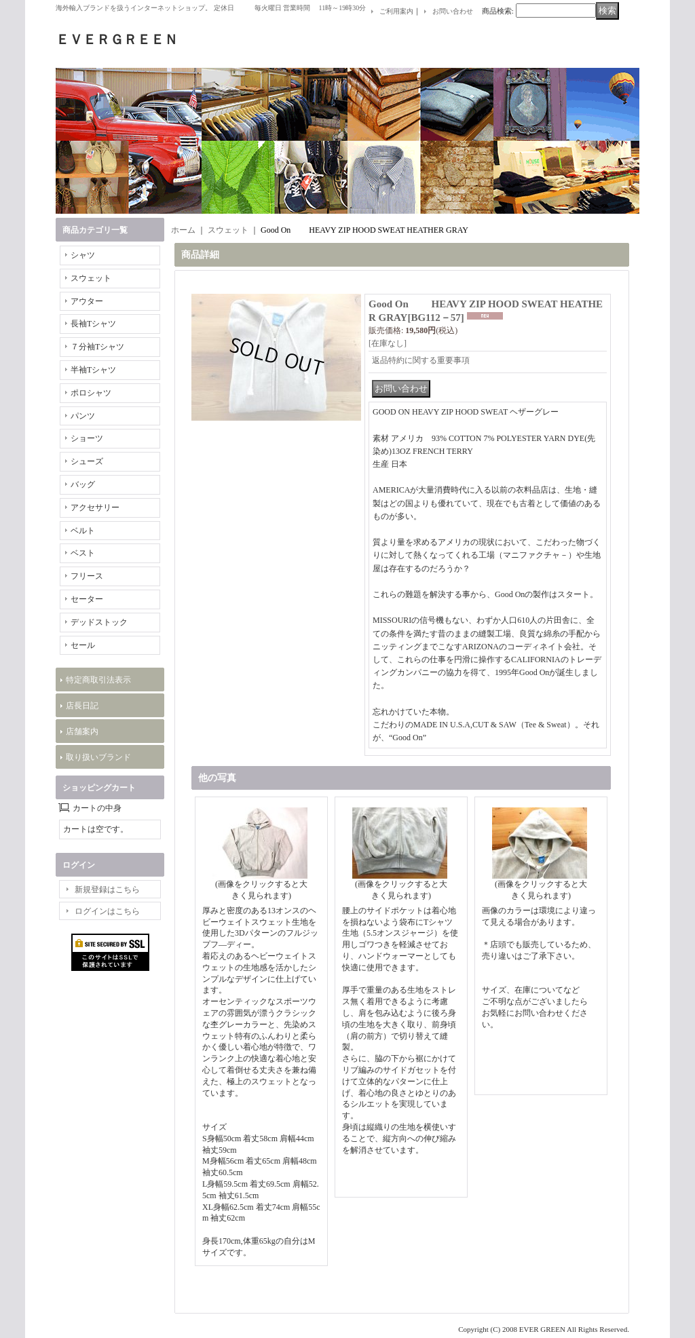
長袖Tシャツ (93, 323)
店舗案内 (82, 731)
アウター (87, 301)
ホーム (183, 230)
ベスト (83, 553)
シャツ (83, 255)
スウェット (91, 278)
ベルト (83, 530)
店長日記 (82, 705)
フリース (87, 576)
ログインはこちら (107, 911)
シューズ (87, 461)
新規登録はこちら (107, 889)
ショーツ (87, 438)
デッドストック (99, 622)
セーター (87, 599)
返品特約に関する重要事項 (421, 360)
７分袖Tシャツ (97, 346)
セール (83, 645)
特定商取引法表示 (98, 680)
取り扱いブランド (98, 757)
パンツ (83, 416)
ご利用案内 (396, 11)
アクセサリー (95, 507)
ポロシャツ (91, 393)
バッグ (83, 484)
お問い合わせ (452, 11)
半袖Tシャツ (93, 370)
